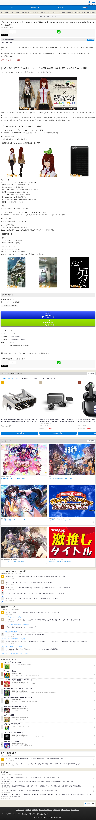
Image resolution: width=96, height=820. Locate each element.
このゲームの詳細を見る (10, 305)
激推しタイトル (51, 16)
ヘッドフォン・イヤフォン (10, 378)
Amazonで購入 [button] (19, 433)
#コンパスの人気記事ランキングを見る (11, 617)
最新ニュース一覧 (31, 12)
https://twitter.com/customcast (17, 339)
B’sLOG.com (75, 810)
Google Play (48, 323)
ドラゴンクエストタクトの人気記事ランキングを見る (15, 653)
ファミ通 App (7, 3)
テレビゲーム (51, 378)
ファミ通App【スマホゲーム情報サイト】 (12, 12)
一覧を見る (91, 373)
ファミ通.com (65, 810)
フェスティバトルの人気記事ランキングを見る (13, 638)
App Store (48, 315)
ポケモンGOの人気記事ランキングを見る (12, 646)
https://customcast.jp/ (15, 336)
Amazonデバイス (38, 378)
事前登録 (42, 16)
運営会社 (35, 810)
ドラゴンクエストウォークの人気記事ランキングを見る (15, 624)
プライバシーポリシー (45, 810)
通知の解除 (56, 810)
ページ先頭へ (90, 803)
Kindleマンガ (26, 378)
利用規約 (28, 810)
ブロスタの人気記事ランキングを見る (11, 631)
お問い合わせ (20, 810)
